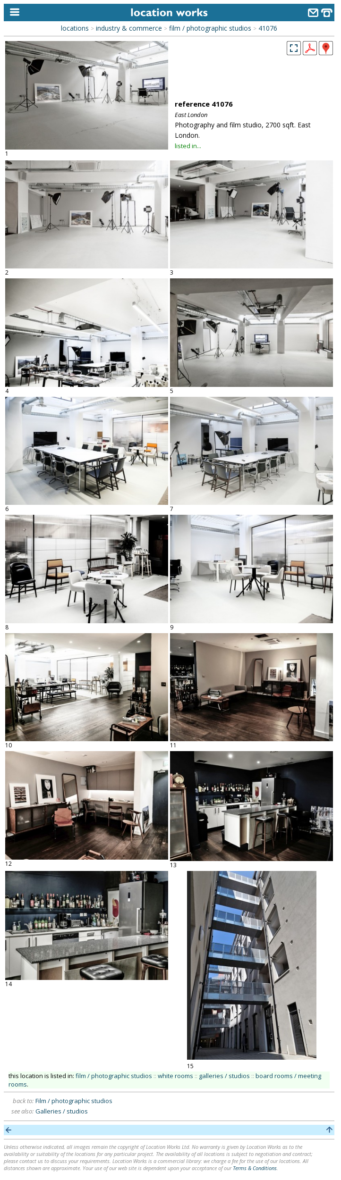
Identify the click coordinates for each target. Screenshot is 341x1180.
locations (75, 28)
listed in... (188, 146)
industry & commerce (129, 28)
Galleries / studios (61, 1111)
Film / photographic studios (73, 1100)
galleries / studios (224, 1075)
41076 (267, 28)
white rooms (175, 1075)
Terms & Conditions (255, 1168)
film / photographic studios (210, 28)
